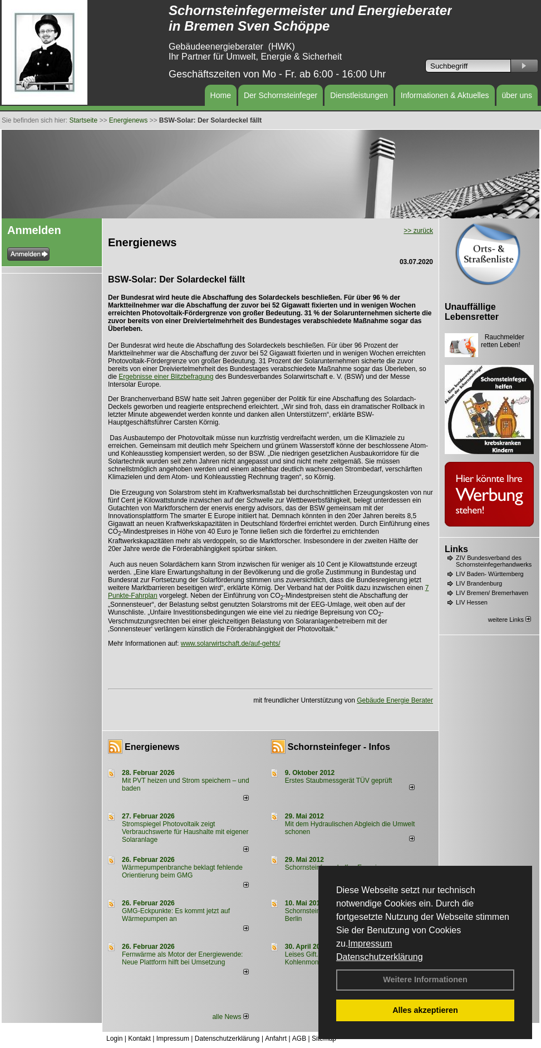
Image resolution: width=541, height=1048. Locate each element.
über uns (517, 95)
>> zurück (418, 231)
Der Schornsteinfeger (280, 95)
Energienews (152, 747)
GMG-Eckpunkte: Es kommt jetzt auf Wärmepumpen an (176, 915)
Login (114, 1038)
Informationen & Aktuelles (445, 95)
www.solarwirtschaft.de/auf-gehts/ (231, 643)
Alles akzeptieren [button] (425, 1010)
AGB (299, 1038)
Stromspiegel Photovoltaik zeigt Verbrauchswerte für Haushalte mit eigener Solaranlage (185, 832)
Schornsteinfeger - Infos (339, 747)
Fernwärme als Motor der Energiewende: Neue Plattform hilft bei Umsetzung (182, 958)
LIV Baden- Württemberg (490, 574)
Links (456, 549)
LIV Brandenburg (479, 583)
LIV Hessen (472, 602)
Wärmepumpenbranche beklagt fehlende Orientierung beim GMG (182, 871)
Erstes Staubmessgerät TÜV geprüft (338, 780)
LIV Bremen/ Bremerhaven (492, 592)
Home (220, 95)
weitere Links (509, 619)
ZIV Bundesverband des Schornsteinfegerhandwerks (494, 561)
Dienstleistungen (359, 95)
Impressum (370, 943)
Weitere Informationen (425, 979)
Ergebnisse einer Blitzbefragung (166, 377)
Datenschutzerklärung (379, 957)
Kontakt (139, 1038)
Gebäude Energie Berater (395, 700)
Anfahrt (276, 1038)
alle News (230, 1017)
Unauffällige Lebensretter (472, 311)
